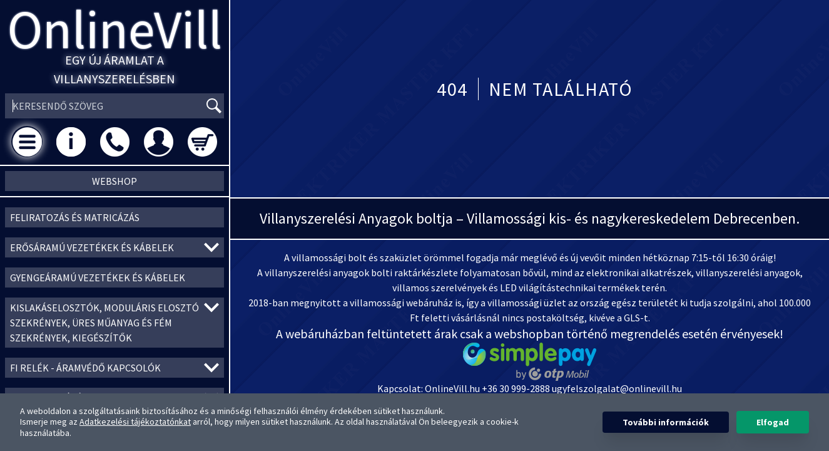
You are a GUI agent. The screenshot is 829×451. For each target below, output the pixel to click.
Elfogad (772, 422)
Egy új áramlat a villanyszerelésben (114, 69)
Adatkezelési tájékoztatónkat (135, 421)
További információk (666, 422)
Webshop (114, 181)
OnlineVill (115, 29)
